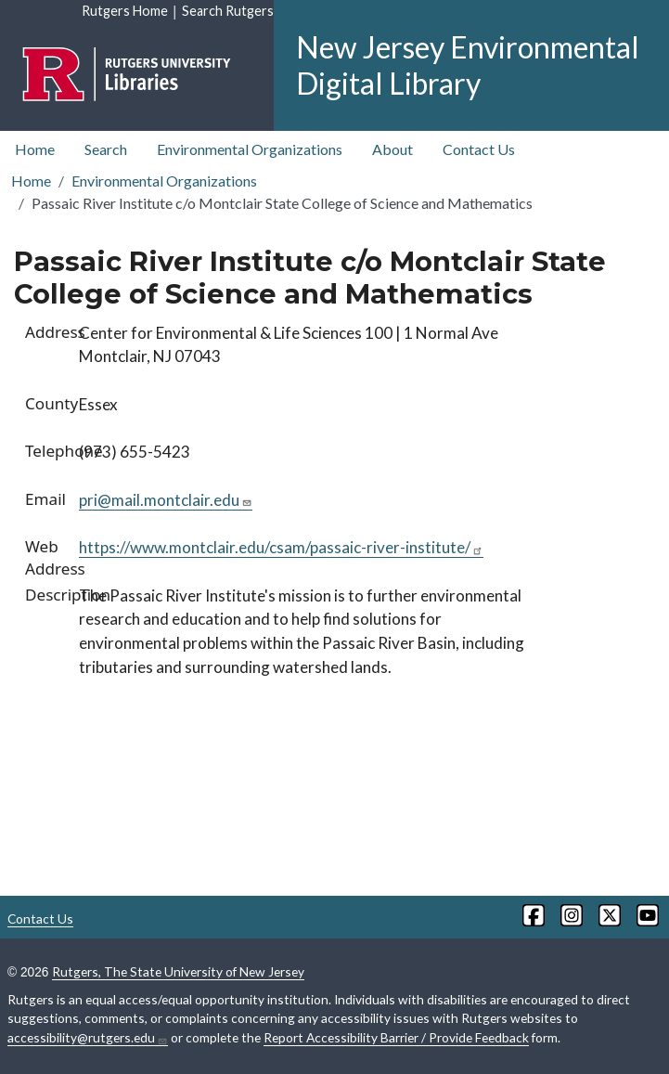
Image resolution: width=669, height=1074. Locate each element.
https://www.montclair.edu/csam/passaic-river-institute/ (281, 547)
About (392, 149)
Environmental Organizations (249, 149)
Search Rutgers (228, 11)
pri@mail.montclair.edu (165, 500)
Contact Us (479, 149)
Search (105, 149)
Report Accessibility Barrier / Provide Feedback (396, 1037)
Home (35, 149)
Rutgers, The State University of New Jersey (178, 971)
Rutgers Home (125, 11)
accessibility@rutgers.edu (87, 1037)
